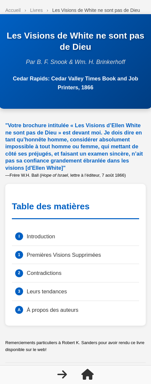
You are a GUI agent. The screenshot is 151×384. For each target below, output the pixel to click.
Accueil (12, 10)
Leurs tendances (47, 291)
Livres (36, 10)
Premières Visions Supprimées (64, 255)
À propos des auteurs (52, 310)
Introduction (41, 236)
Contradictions (44, 273)
